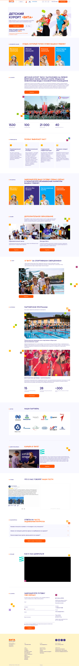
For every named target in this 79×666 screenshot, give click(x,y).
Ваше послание (27, 617)
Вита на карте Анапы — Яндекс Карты (55, 508)
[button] (62, 2)
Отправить (30, 627)
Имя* (25, 602)
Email (25, 612)
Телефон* (26, 607)
